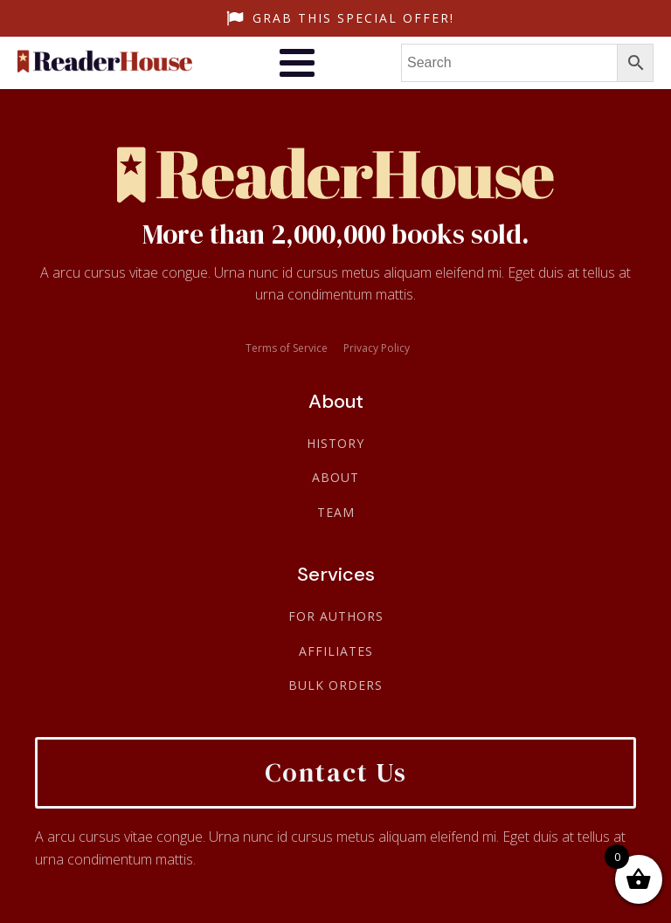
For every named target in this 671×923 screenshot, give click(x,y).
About (335, 477)
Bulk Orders (335, 685)
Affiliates (336, 651)
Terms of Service (287, 348)
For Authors (336, 616)
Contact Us (336, 772)
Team (336, 512)
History (335, 443)
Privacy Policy (376, 348)
